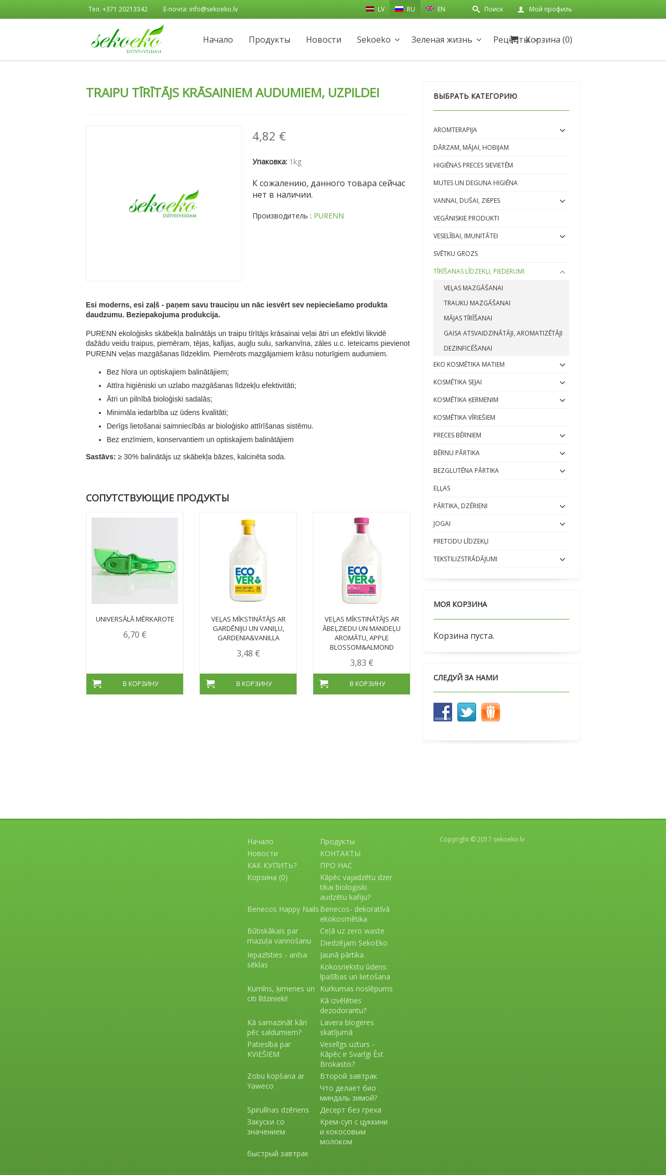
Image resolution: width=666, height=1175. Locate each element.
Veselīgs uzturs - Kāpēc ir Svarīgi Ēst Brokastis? (351, 1054)
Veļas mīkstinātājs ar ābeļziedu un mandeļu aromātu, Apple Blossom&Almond (362, 633)
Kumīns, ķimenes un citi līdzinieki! (281, 993)
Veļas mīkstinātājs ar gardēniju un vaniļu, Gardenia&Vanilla (248, 628)
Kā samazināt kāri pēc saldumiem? (277, 1027)
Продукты (269, 39)
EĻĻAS (441, 488)
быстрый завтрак (278, 1153)
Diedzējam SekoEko (354, 943)
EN (435, 8)
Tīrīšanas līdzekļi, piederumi (478, 271)
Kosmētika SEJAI (457, 382)
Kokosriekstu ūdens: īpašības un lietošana (355, 972)
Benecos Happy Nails (283, 909)
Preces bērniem (457, 435)
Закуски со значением (266, 1127)
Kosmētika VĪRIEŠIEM (464, 417)
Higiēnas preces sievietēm (473, 165)
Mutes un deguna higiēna (475, 182)
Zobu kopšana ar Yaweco (275, 1081)
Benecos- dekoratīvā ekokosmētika (355, 914)
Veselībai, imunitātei (465, 235)
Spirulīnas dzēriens (278, 1110)
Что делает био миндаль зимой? (348, 1093)
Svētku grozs (455, 253)
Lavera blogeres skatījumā (347, 1027)
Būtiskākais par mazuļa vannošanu (279, 936)
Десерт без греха (350, 1110)
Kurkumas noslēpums (356, 988)
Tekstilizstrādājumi (465, 558)
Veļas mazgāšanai (473, 287)
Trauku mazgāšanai (477, 303)
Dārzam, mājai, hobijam (471, 147)
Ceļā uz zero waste (352, 931)
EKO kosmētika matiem (469, 364)
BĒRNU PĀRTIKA (456, 452)
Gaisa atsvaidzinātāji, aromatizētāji (503, 333)
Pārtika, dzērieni (460, 505)
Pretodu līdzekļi (461, 541)
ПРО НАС (336, 865)
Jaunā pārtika (342, 955)
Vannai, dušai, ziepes (466, 200)
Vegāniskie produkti (466, 218)
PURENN (329, 216)
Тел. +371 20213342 (118, 9)
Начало (218, 39)
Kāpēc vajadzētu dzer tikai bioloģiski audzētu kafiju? (356, 887)
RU (405, 9)
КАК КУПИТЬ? (272, 865)
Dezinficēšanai (468, 348)
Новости (323, 39)
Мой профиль (550, 9)
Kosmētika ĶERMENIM (465, 399)
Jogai (442, 523)
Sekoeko (374, 39)
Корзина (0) (549, 39)
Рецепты (511, 39)
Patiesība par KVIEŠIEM (269, 1049)
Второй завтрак (348, 1076)
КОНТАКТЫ (340, 853)
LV (375, 9)
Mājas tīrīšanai (468, 318)
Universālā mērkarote (135, 619)
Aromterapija (455, 129)
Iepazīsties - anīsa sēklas (277, 960)
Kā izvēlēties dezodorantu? (343, 1005)
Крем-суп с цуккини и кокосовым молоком (354, 1131)
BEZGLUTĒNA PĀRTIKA (466, 470)
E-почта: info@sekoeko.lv (200, 9)
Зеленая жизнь (442, 39)
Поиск (493, 9)
